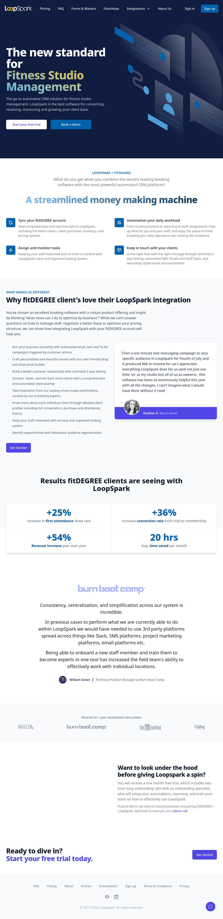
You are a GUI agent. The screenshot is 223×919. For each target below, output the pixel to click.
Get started (204, 855)
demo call (180, 811)
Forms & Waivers (83, 9)
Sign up (209, 9)
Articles (86, 886)
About (68, 886)
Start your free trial (26, 124)
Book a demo (70, 124)
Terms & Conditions (158, 886)
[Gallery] (111, 634)
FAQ (61, 9)
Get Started (18, 448)
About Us (164, 9)
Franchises (111, 9)
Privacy (184, 886)
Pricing (45, 9)
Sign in (190, 9)
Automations (108, 886)
